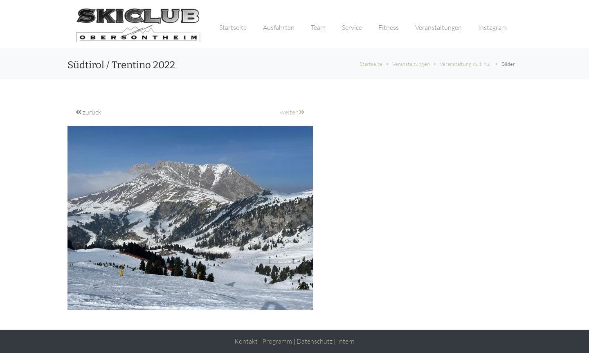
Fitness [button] (388, 27)
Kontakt (246, 341)
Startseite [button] (233, 27)
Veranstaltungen (411, 64)
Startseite (371, 64)
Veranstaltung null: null (466, 64)
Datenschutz (315, 341)
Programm (277, 341)
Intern (346, 341)
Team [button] (318, 27)
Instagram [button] (492, 27)
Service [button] (352, 27)
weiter (292, 112)
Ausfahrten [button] (278, 27)
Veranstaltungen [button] (438, 27)
